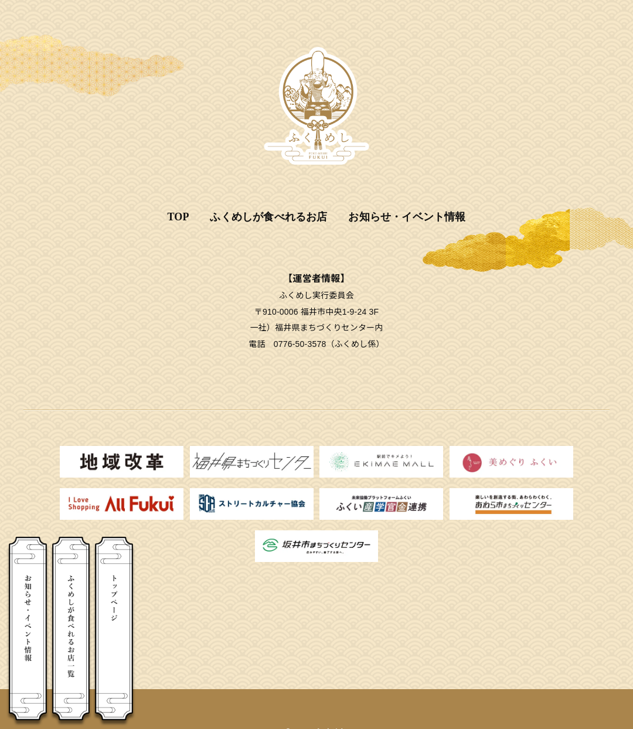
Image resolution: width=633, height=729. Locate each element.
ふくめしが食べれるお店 (268, 217)
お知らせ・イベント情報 (406, 217)
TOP (178, 217)
